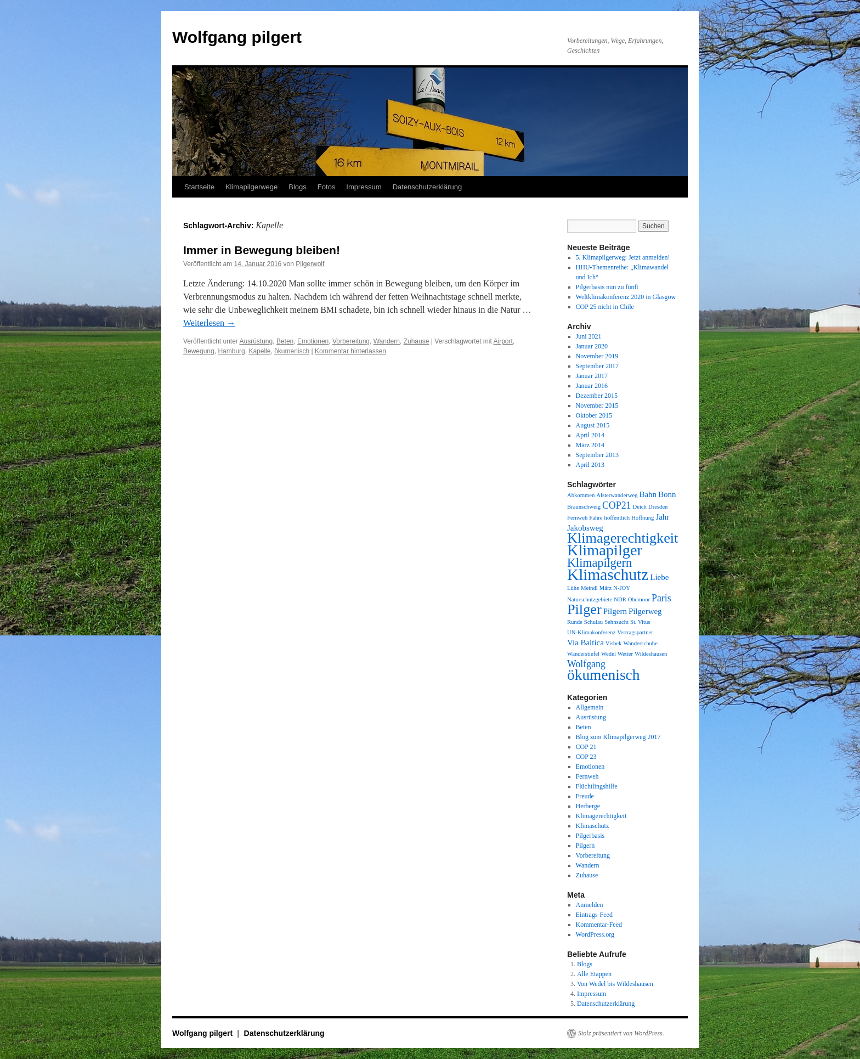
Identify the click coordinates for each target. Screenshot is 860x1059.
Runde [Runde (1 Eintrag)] (574, 622)
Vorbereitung (351, 341)
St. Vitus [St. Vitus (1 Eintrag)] (640, 622)
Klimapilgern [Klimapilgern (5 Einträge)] (599, 563)
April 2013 (590, 465)
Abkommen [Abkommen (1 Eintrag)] (581, 495)
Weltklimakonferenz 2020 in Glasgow (626, 297)
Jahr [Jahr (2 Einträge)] (662, 516)
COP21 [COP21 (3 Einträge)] (616, 505)
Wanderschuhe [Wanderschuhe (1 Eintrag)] (640, 643)
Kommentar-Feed (599, 924)
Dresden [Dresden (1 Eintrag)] (658, 507)
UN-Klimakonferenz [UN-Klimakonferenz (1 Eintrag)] (591, 632)
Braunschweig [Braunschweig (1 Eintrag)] (584, 507)
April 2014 (590, 435)
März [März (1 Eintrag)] (605, 588)
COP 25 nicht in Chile (605, 307)
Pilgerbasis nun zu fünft (607, 287)
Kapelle (259, 351)
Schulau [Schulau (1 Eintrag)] (593, 622)
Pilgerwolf (310, 264)
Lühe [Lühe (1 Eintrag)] (573, 588)
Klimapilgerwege (251, 187)
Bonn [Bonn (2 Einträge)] (667, 494)
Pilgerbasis (590, 836)
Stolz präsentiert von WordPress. (621, 1033)
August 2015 (593, 425)
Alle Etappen (594, 974)
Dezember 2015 (597, 395)
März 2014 (590, 445)
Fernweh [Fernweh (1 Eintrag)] (577, 518)
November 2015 (597, 405)
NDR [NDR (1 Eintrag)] (620, 599)
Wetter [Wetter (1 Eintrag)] (625, 654)
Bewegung (198, 351)
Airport (503, 341)
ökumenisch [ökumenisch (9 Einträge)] (603, 675)
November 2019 (597, 356)
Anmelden (589, 905)
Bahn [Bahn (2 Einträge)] (648, 494)
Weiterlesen (209, 323)
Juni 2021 (589, 336)
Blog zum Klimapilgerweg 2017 (618, 737)
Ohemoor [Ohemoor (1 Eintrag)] (639, 599)
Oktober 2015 (594, 415)
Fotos (327, 187)
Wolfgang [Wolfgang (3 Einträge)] (586, 663)
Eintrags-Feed (594, 915)
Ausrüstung (256, 341)
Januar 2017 (592, 376)
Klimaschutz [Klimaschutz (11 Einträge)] (607, 574)
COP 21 (586, 747)
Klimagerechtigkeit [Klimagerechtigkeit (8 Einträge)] (622, 538)
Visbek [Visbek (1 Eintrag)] (614, 643)
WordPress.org (595, 934)
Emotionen (313, 341)
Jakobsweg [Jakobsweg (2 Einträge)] (585, 527)
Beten (284, 341)
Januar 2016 (592, 386)
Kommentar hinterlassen (350, 351)
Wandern (387, 341)
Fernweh (587, 776)
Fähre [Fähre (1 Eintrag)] (595, 518)
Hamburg (231, 351)
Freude (585, 796)
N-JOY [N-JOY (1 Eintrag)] (621, 588)
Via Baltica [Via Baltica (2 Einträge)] (585, 642)
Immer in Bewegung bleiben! (261, 250)
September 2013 (597, 455)
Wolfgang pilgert (237, 37)
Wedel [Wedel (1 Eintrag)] (608, 654)
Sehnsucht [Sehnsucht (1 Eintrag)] (616, 622)
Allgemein (590, 707)
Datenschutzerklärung (427, 187)
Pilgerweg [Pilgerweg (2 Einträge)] (645, 611)
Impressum (363, 187)
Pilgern (585, 845)
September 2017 (597, 366)
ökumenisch (291, 351)
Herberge (588, 806)
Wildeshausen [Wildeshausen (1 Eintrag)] (651, 654)
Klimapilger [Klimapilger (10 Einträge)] (604, 550)
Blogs (297, 187)
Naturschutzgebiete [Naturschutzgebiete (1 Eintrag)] (589, 599)
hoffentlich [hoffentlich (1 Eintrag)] (617, 518)
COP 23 (586, 757)
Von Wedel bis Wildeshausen (615, 984)
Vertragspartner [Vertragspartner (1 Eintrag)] (635, 632)
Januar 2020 (592, 346)
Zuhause (416, 341)
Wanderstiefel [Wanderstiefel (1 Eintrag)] (583, 654)
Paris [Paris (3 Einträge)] (661, 598)
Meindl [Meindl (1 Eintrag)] (589, 588)
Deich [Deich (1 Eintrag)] (639, 507)
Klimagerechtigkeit (601, 816)
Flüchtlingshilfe (597, 786)
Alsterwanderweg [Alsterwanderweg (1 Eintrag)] (616, 495)
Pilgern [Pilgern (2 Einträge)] (615, 611)
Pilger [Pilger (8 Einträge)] (584, 609)
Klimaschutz (592, 826)
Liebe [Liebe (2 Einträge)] (659, 577)
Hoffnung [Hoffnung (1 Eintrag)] (642, 518)
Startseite (199, 187)
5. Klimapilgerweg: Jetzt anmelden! (623, 257)
